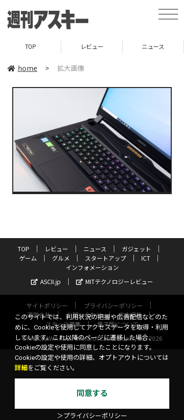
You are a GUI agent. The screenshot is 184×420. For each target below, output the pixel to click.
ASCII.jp (46, 281)
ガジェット (136, 248)
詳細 (21, 368)
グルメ (61, 258)
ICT (145, 258)
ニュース (153, 46)
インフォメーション (92, 267)
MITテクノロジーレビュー (114, 281)
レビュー (91, 46)
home (22, 68)
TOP (30, 46)
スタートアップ (105, 258)
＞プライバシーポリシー (92, 416)
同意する (92, 393)
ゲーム (28, 258)
